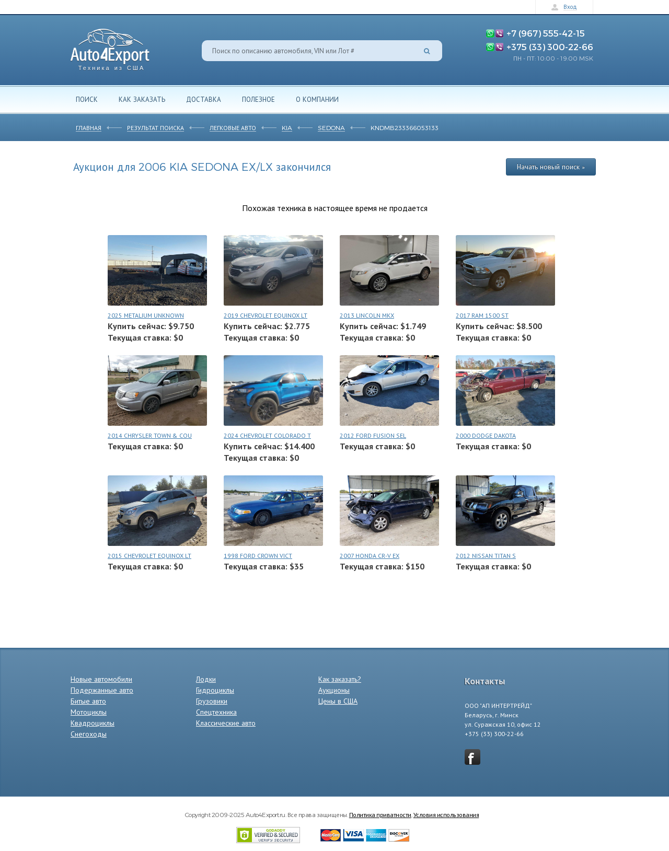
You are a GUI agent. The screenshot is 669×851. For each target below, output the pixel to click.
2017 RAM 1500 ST (482, 315)
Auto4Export (110, 47)
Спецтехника (216, 712)
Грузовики (211, 701)
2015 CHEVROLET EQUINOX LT (149, 555)
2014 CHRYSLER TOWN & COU (150, 435)
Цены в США (337, 701)
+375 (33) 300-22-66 (549, 46)
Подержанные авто (102, 690)
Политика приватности (380, 814)
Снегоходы (89, 734)
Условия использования (446, 814)
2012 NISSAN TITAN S (486, 555)
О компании (317, 99)
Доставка (203, 99)
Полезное (258, 99)
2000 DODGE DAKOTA (486, 435)
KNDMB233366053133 (405, 127)
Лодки (206, 679)
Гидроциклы (215, 690)
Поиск (87, 99)
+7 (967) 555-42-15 (545, 33)
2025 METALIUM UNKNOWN (146, 315)
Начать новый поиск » (551, 166)
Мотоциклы (89, 712)
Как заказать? (339, 679)
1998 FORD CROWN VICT (258, 555)
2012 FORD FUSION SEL (373, 435)
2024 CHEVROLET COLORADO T (267, 435)
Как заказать (142, 99)
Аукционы (334, 690)
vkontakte (472, 757)
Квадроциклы (92, 723)
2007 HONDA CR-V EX (369, 555)
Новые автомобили (101, 679)
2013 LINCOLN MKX (367, 315)
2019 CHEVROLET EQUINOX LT (265, 315)
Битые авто (88, 701)
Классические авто (226, 723)
